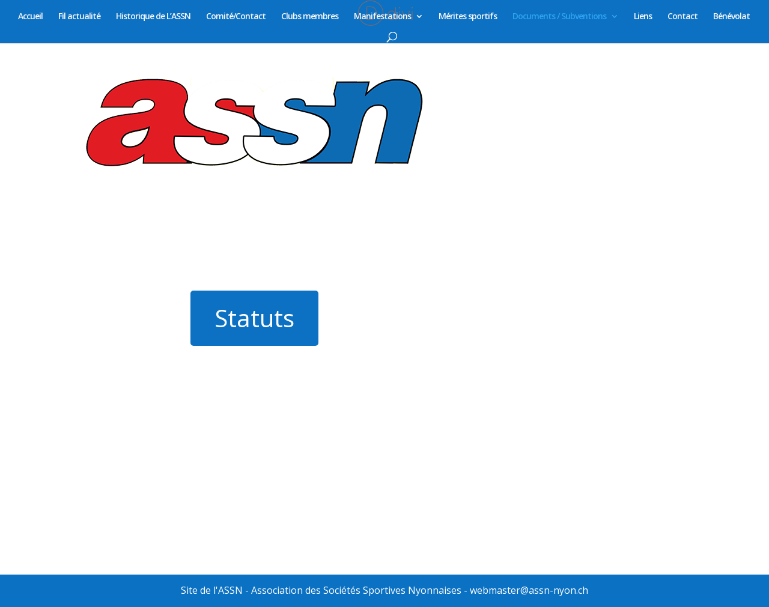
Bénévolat (731, 17)
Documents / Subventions (559, 17)
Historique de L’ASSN (153, 17)
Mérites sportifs (468, 17)
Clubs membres (309, 17)
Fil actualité (79, 17)
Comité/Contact (236, 17)
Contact (682, 17)
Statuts (254, 317)
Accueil (30, 17)
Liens (643, 17)
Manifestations (382, 17)
